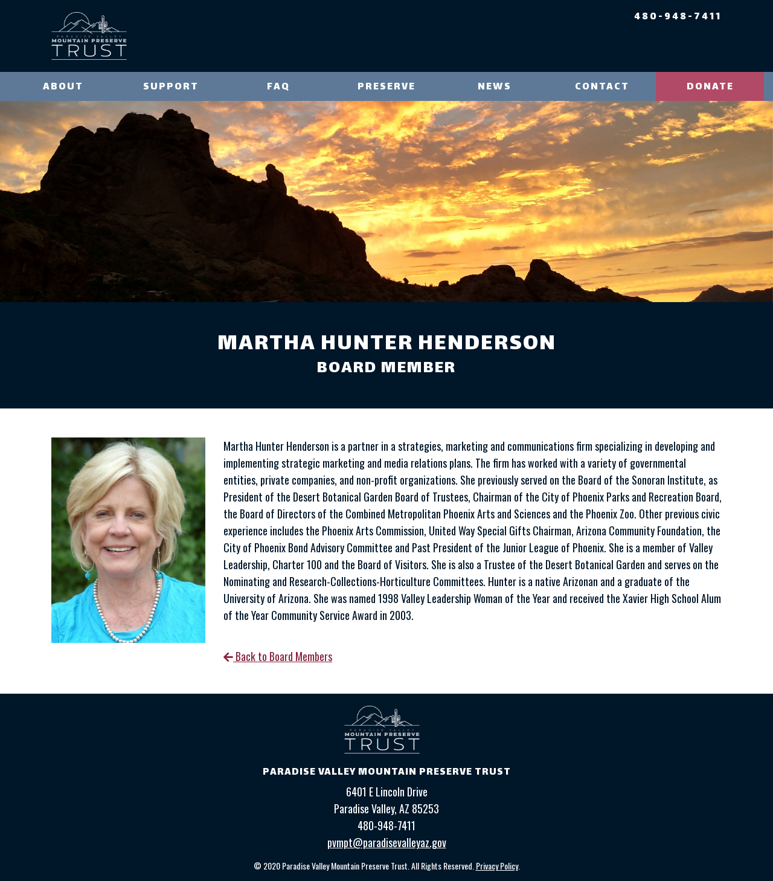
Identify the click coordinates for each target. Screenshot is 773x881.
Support (171, 87)
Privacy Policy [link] (497, 865)
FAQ (278, 87)
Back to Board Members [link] (277, 656)
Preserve (386, 87)
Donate (710, 87)
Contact (602, 87)
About (63, 87)
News (495, 87)
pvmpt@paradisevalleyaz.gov (386, 842)
